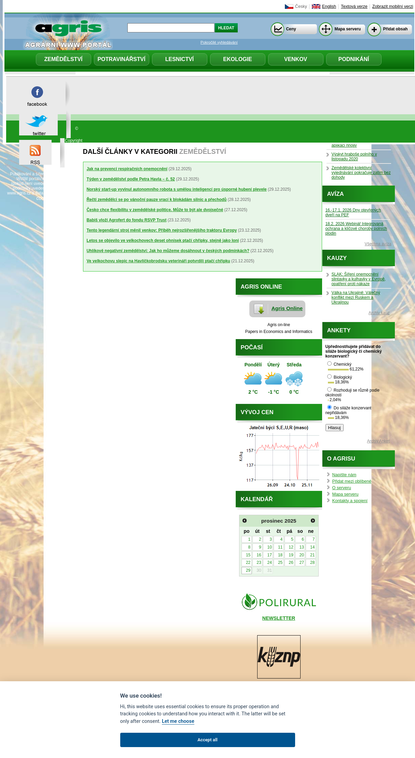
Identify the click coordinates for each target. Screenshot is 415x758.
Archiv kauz (379, 312)
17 (269, 555)
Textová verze (354, 6)
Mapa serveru (348, 29)
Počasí (252, 347)
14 (312, 547)
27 (302, 562)
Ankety (339, 330)
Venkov (295, 59)
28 (312, 562)
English (329, 6)
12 (291, 547)
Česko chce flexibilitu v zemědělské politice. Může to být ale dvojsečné (155, 209)
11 (280, 547)
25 (280, 562)
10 (269, 547)
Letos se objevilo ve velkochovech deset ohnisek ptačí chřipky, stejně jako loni (163, 240)
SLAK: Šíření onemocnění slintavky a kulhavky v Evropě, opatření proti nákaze (359, 279)
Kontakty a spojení (350, 500)
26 (291, 562)
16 (259, 555)
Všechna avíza (378, 244)
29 (248, 570)
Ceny (291, 29)
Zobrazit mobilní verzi (392, 6)
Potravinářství (121, 59)
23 (259, 562)
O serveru (341, 487)
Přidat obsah (395, 29)
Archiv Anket (378, 441)
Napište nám (344, 474)
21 (312, 555)
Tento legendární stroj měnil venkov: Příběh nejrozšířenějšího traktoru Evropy (162, 230)
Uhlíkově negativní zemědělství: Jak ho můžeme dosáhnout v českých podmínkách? (168, 250)
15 (248, 555)
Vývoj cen (257, 412)
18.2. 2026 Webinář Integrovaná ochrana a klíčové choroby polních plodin (356, 228)
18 (280, 555)
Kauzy (337, 258)
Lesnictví (179, 59)
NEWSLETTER (278, 618)
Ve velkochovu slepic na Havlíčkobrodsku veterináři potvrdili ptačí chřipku (158, 261)
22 (248, 562)
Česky (301, 6)
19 (291, 555)
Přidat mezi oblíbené (352, 481)
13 (302, 547)
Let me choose (178, 721)
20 (302, 555)
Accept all (207, 739)
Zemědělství (63, 59)
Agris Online (287, 308)
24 (269, 562)
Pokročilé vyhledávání (219, 42)
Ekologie (237, 59)
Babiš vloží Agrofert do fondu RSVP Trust (127, 220)
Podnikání (353, 59)
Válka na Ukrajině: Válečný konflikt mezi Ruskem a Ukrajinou (356, 297)
